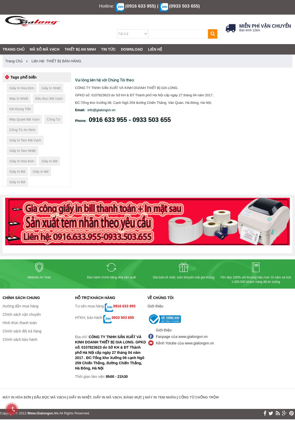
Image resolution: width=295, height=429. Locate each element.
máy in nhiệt (18, 98)
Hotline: (106, 6)
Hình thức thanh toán (20, 323)
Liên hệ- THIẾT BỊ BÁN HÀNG (56, 61)
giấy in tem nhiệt (22, 151)
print (291, 413)
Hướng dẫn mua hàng (20, 306)
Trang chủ (14, 61)
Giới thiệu (155, 306)
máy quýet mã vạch (24, 119)
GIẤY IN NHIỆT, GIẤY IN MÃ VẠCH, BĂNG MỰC (105, 397)
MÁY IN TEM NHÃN (160, 397)
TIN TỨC (108, 49)
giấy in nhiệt (51, 88)
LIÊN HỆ (155, 49)
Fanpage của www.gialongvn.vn (182, 337)
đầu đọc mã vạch (49, 98)
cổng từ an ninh (22, 130)
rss (278, 413)
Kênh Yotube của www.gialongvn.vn (185, 343)
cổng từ (53, 119)
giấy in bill (49, 161)
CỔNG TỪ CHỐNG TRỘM (199, 397)
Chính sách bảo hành (20, 339)
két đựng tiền (20, 109)
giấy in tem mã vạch (25, 140)
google (284, 413)
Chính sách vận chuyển (22, 314)
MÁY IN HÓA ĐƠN (17, 397)
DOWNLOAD (132, 49)
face (264, 413)
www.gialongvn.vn (42, 413)
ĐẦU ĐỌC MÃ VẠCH (50, 397)
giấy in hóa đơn (21, 88)
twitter (270, 413)
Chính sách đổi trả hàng (22, 331)
